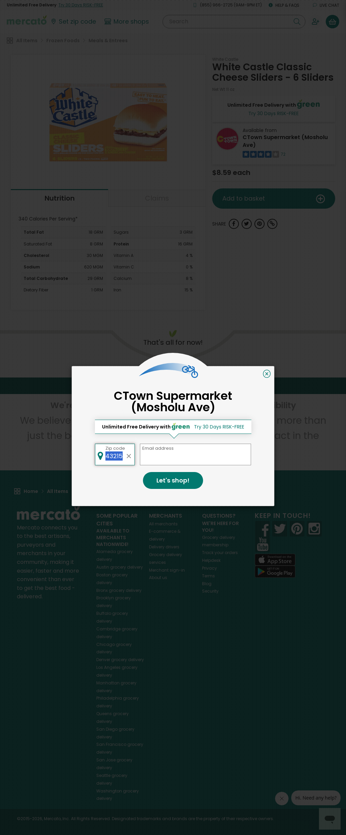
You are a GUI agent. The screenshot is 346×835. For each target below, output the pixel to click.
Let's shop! (173, 480)
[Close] (267, 374)
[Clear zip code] (129, 454)
